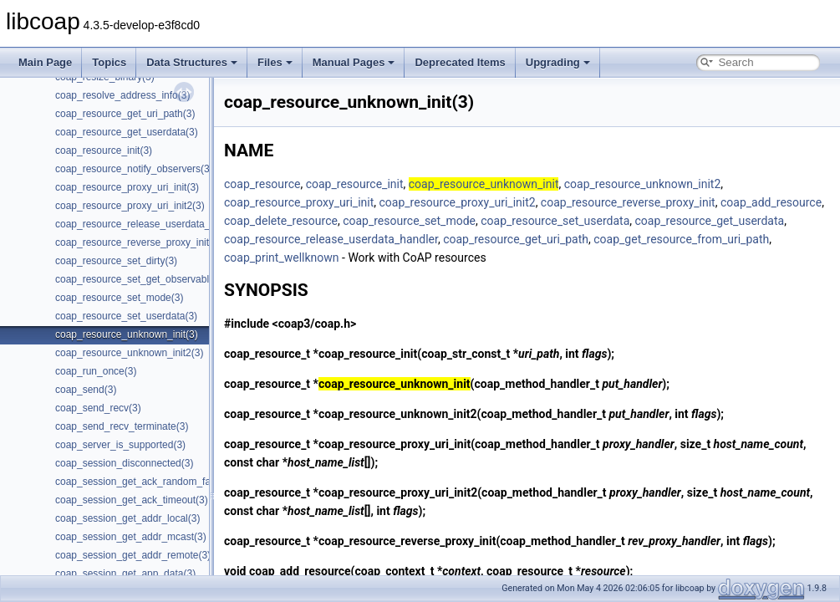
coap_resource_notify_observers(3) (134, 169)
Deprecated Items (460, 62)
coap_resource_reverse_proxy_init (628, 202)
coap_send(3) (85, 389)
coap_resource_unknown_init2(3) (129, 353)
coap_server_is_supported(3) (120, 445)
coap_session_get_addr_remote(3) (133, 555)
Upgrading (558, 62)
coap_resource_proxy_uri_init (299, 202)
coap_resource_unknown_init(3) (126, 334)
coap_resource (262, 184)
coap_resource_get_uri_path (515, 239)
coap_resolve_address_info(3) (122, 95)
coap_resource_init (355, 184)
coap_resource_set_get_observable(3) (141, 279)
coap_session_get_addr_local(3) (127, 518)
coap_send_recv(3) (98, 408)
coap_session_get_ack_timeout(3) (131, 500)
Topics (109, 62)
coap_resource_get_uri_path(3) (125, 114)
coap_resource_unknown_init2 (642, 184)
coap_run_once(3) (95, 371)
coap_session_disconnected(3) (124, 463)
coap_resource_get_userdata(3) (126, 132)
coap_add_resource (771, 202)
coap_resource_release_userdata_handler (331, 239)
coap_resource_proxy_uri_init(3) (127, 187)
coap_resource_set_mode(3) (119, 298)
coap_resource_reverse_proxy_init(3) (138, 242)
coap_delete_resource (281, 220)
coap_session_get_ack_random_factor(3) (147, 481)
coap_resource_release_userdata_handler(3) (155, 224)
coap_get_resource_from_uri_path (681, 239)
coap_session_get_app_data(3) (125, 573)
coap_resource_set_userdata (555, 220)
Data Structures (191, 62)
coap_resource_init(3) (103, 150)
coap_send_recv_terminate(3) (121, 426)
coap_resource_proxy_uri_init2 (457, 202)
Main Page (45, 62)
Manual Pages (354, 62)
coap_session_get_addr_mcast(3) (130, 537)
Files (275, 62)
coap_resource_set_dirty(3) (116, 261)
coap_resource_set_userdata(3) (126, 316)
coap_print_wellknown (281, 257)
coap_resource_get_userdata (710, 220)
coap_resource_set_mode (409, 220)
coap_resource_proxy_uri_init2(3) (130, 206)
